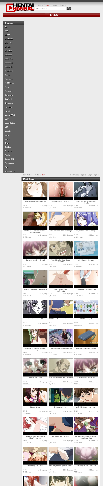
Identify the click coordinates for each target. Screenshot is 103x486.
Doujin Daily (22, 462)
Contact (92, 477)
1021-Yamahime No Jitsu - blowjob (62, 221)
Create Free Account (80, 477)
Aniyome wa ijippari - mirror (88, 192)
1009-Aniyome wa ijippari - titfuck (62, 309)
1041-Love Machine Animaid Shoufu (88, 46)
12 (79, 442)
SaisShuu (78, 462)
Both (45, 19)
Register (85, 19)
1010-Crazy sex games (37, 309)
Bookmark (75, 19)
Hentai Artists (63, 463)
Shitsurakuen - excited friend (37, 398)
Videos (44, 5)
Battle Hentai (49, 468)
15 (93, 442)
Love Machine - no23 (37, 163)
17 (53, 446)
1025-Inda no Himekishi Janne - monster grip (37, 193)
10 (69, 442)
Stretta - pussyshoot (62, 368)
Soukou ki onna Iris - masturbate (37, 133)
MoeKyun (21, 473)
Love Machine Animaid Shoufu (88, 398)
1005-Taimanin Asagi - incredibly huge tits (87, 339)
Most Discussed (52, 477)
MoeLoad (78, 468)
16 (97, 442)
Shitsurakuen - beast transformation (62, 134)
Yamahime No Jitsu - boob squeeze (62, 104)
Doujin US (35, 462)
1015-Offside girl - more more (88, 251)
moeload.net (80, 457)
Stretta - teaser (37, 251)
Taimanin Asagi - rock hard (37, 104)
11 (74, 442)
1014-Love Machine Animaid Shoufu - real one (37, 281)
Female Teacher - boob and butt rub (62, 193)
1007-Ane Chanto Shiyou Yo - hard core (37, 339)
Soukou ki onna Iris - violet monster (87, 369)
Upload (98, 19)
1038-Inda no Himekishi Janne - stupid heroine (37, 75)
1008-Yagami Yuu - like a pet (88, 309)
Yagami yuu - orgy (37, 221)
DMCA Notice (60, 480)
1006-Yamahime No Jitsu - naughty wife (62, 339)
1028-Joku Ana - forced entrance (62, 163)
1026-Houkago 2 (87, 163)
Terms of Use (72, 480)
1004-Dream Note (37, 368)
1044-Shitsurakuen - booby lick (37, 45)
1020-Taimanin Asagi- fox (88, 221)
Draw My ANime (51, 463)
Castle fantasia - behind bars (37, 427)
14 (88, 442)
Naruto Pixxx (63, 468)
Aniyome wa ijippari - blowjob (87, 74)
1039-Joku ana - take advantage (62, 74)
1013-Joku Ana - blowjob (62, 280)
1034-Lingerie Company (87, 104)
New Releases (19, 477)
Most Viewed (30, 477)
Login (92, 19)
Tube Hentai (23, 457)
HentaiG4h (65, 457)
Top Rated (41, 477)
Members (61, 5)
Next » (67, 446)
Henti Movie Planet (36, 468)
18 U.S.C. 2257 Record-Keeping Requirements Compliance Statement (51, 482)
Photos (52, 5)
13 (83, 442)
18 (57, 446)
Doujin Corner (50, 457)
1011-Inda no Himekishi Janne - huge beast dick (88, 281)
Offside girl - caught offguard (88, 133)
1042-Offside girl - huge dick (62, 45)
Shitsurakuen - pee (62, 251)
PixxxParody (23, 468)
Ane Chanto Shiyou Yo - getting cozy (62, 398)
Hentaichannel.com (32, 480)
